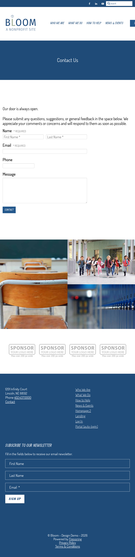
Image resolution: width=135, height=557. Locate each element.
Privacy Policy (67, 542)
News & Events (110, 23)
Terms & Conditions (67, 546)
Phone (7, 159)
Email (7, 145)
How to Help (82, 400)
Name (8, 130)
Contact (10, 402)
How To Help (89, 23)
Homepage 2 (83, 410)
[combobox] (119, 3)
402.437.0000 (22, 397)
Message (9, 174)
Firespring (75, 539)
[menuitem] (53, 24)
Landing (80, 416)
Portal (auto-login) (86, 426)
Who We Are (52, 23)
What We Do (71, 23)
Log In (79, 421)
